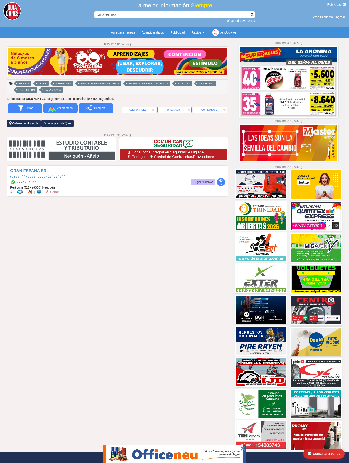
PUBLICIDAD (117, 44)
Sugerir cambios (203, 182)
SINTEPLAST (206, 83)
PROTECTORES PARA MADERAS (100, 83)
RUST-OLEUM (27, 90)
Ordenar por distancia (23, 123)
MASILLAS (184, 83)
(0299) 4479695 (23, 176)
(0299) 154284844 (50, 176)
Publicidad (336, 4)
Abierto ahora (141, 109)
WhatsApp (178, 109)
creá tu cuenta (323, 17)
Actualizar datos (153, 32)
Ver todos (24, 83)
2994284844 (27, 182)
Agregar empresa (123, 32)
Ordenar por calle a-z (57, 123)
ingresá (340, 17)
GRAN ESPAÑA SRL (29, 171)
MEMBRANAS (63, 83)
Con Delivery (213, 109)
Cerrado (53, 192)
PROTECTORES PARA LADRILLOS (148, 83)
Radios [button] (198, 32)
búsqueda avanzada (241, 20)
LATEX (42, 83)
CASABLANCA (52, 90)
